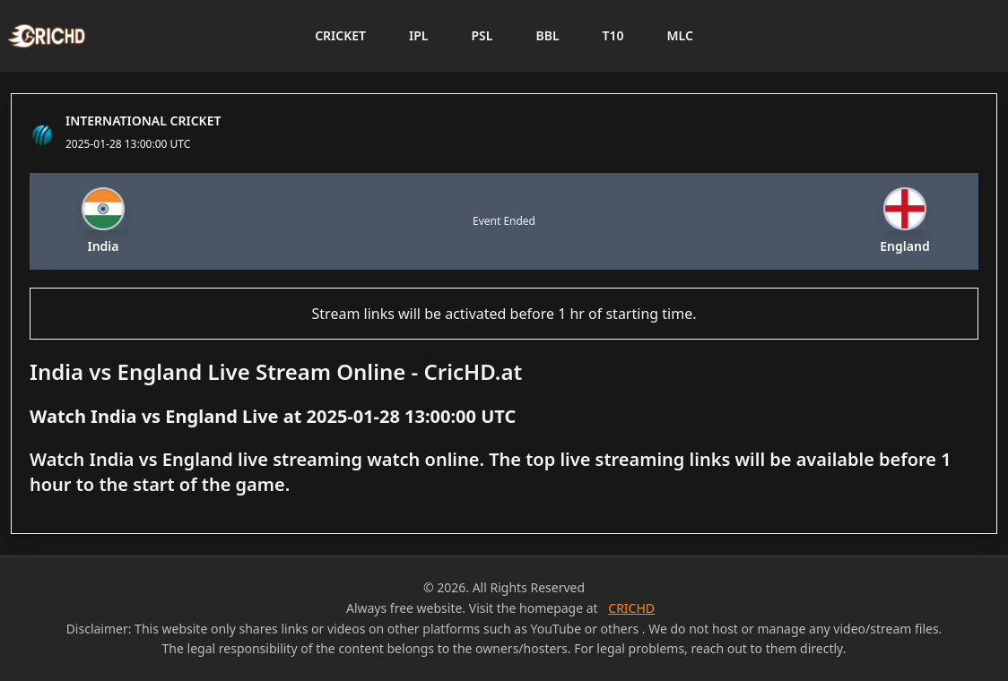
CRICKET (340, 35)
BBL (547, 35)
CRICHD (631, 607)
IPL (418, 35)
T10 (613, 35)
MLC (680, 35)
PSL (481, 35)
